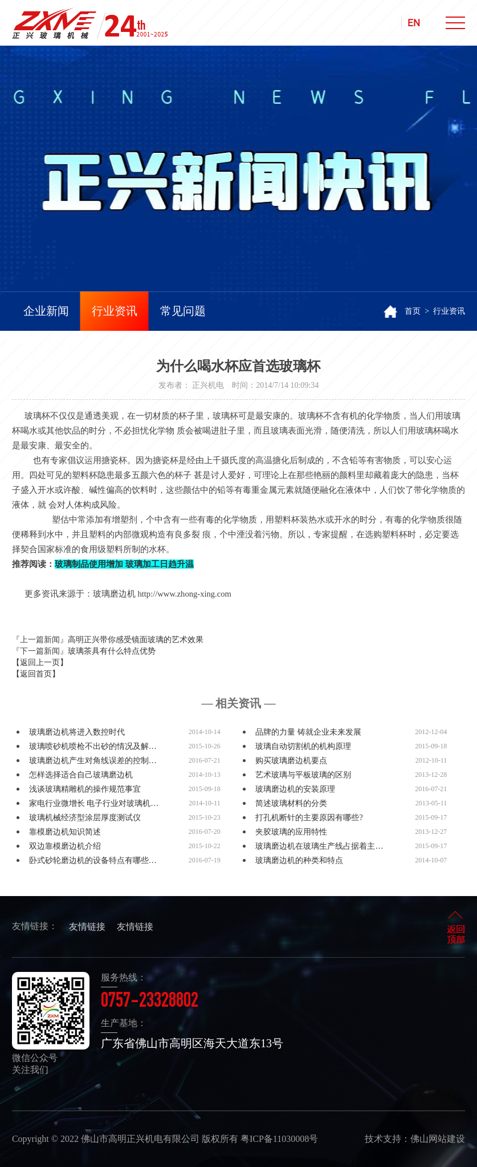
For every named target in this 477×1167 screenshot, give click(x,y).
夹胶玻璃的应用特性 (291, 832)
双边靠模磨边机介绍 (65, 846)
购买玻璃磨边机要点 (291, 760)
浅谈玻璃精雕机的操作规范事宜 (85, 789)
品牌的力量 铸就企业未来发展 (308, 732)
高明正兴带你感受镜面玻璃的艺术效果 (135, 639)
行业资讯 (114, 311)
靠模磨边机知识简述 (65, 832)
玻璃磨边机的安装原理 (295, 789)
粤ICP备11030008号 (279, 1139)
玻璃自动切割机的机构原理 (303, 746)
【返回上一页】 (40, 662)
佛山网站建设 (437, 1139)
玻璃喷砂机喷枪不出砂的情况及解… (93, 746)
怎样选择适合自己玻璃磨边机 (81, 775)
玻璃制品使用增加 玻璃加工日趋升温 (124, 564)
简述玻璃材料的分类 (291, 803)
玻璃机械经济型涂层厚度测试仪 (85, 817)
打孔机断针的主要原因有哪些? (308, 817)
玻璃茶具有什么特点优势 (112, 651)
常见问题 (183, 311)
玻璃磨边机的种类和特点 (299, 860)
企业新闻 (46, 311)
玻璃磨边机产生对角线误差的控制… (93, 760)
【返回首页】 (36, 674)
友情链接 (87, 926)
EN (413, 23)
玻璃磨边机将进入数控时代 (77, 732)
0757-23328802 (149, 1002)
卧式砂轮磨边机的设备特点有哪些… (93, 860)
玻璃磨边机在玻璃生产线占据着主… (319, 846)
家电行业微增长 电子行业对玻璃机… (94, 803)
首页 (413, 311)
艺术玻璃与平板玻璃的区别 (303, 775)
